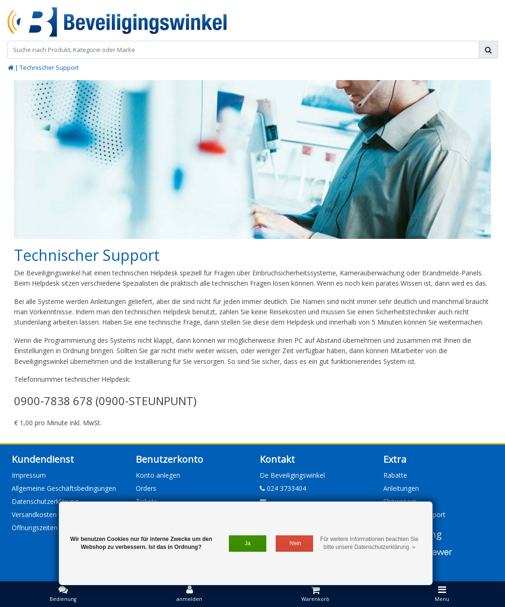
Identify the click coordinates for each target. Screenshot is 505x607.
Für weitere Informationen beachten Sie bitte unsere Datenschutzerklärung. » (369, 543)
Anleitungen (401, 488)
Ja (247, 543)
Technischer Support (49, 67)
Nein (295, 543)
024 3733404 (283, 488)
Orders (146, 488)
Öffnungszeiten (35, 527)
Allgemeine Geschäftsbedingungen (64, 488)
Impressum (29, 475)
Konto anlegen (158, 475)
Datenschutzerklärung (45, 501)
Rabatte (395, 475)
